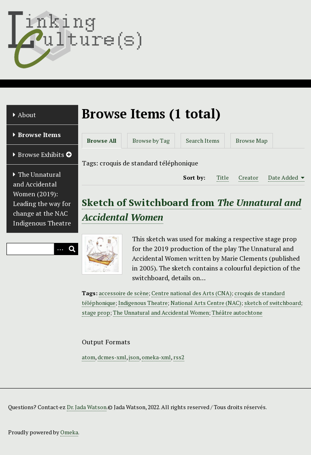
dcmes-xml (112, 357)
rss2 (178, 357)
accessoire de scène (124, 293)
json (134, 357)
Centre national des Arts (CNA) (191, 293)
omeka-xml (156, 357)
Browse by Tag (151, 140)
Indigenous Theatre (143, 303)
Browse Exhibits (41, 154)
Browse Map (252, 140)
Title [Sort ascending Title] (223, 177)
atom (88, 357)
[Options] (60, 249)
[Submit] (72, 249)
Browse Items (39, 134)
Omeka (69, 432)
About (27, 114)
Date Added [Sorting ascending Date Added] (286, 178)
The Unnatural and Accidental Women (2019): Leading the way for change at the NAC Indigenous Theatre (42, 199)
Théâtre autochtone (237, 312)
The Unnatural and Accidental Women (161, 312)
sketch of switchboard (272, 303)
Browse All (101, 140)
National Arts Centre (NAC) (205, 303)
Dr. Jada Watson (87, 407)
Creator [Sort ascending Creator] (248, 177)
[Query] (42, 249)
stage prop (96, 312)
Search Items (202, 140)
